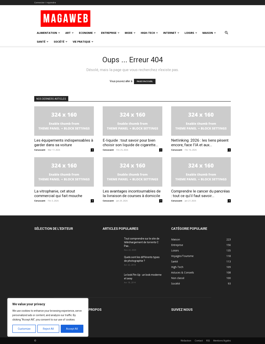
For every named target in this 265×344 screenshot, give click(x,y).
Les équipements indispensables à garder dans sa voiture (63, 142)
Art (69, 33)
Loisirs (191, 33)
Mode (130, 33)
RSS (208, 340)
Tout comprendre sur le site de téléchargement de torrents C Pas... (141, 242)
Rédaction (186, 340)
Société (60, 41)
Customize (24, 328)
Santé (42, 41)
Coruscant (39, 149)
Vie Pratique (83, 41)
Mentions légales (222, 340)
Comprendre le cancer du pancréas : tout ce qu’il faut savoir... (200, 193)
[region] (47, 317)
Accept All (72, 328)
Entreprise (110, 33)
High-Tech (149, 33)
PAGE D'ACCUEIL (145, 81)
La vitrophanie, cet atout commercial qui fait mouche (58, 193)
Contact (199, 340)
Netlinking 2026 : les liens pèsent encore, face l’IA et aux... (200, 142)
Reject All (48, 328)
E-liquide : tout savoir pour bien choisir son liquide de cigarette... (130, 142)
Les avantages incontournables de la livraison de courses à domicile (132, 193)
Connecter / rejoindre (45, 2)
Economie (87, 33)
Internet (171, 33)
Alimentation (48, 33)
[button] (226, 33)
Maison (209, 33)
